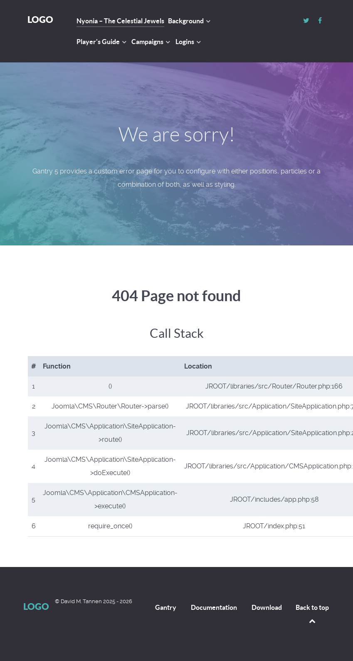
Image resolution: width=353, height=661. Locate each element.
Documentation (214, 607)
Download (267, 607)
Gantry (165, 607)
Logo (40, 19)
